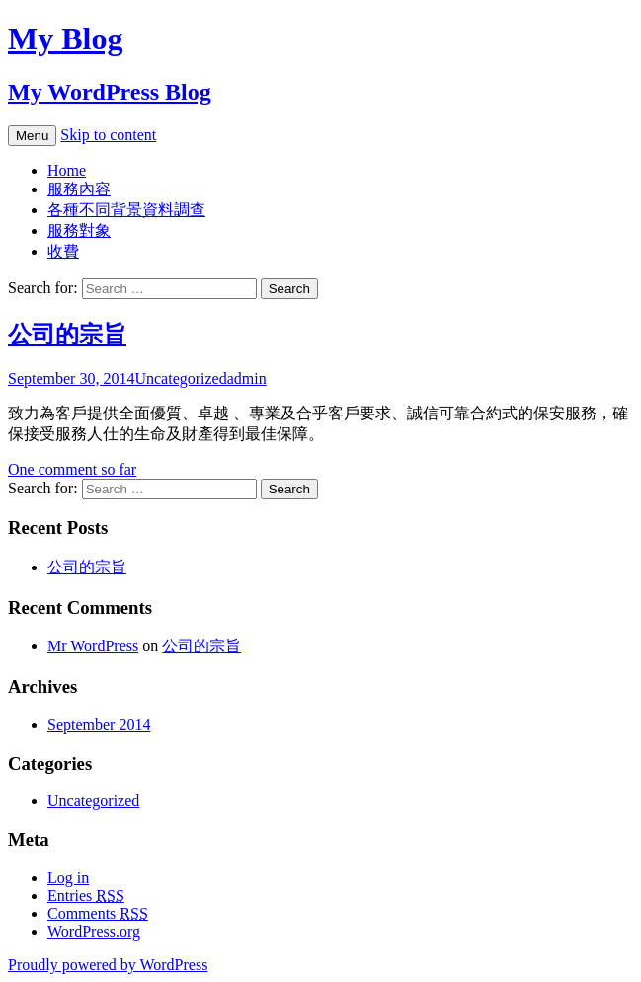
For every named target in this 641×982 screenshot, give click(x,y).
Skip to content (108, 134)
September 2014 (98, 725)
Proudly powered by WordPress (107, 964)
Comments (97, 913)
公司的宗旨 (67, 334)
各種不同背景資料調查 (126, 209)
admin (247, 378)
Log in (68, 877)
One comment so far (72, 469)
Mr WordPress (92, 646)
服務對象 (79, 230)
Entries (85, 895)
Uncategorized (180, 378)
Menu (32, 135)
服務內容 (79, 189)
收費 (63, 251)
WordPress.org (93, 931)
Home (66, 170)
